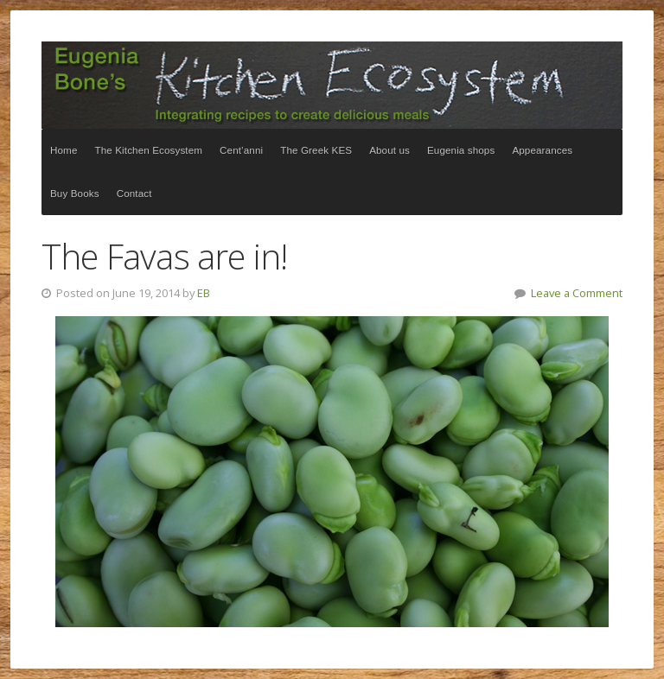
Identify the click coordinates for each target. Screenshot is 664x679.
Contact (134, 193)
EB (203, 293)
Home (64, 149)
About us (389, 149)
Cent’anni (241, 149)
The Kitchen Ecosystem (332, 85)
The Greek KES (316, 149)
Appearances (542, 149)
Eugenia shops (461, 149)
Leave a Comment (576, 293)
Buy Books (74, 193)
